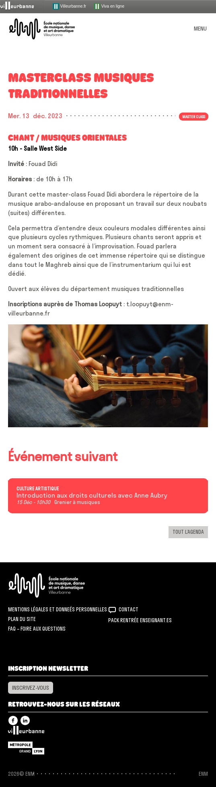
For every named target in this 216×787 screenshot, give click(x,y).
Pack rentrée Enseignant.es (140, 620)
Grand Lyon (26, 748)
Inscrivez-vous (30, 687)
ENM (57, 585)
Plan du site (22, 619)
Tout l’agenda (188, 532)
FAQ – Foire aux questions (37, 628)
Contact (128, 609)
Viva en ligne (109, 6)
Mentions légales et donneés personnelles (57, 609)
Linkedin (25, 720)
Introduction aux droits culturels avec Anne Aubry (91, 495)
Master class (193, 116)
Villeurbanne (26, 732)
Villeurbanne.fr (69, 6)
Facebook (13, 720)
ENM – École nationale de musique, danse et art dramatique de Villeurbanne (51, 29)
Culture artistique (37, 489)
